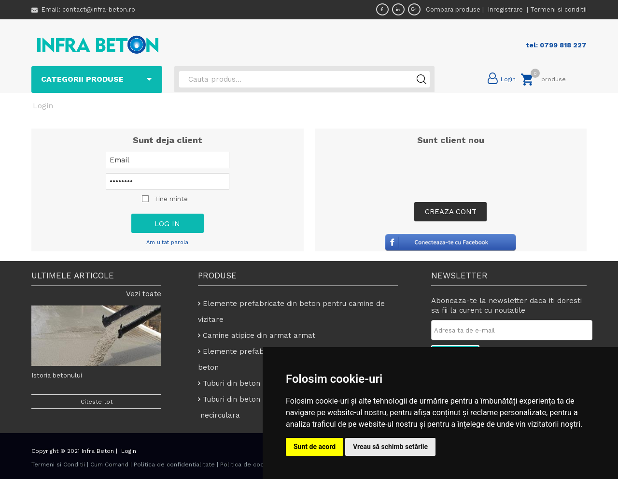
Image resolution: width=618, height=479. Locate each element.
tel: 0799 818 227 (556, 45)
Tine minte (171, 199)
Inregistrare (506, 9)
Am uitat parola (167, 242)
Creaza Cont (451, 211)
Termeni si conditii (558, 9)
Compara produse (453, 9)
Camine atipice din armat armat (259, 335)
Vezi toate (143, 294)
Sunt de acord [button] (315, 446)
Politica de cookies (248, 464)
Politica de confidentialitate (174, 464)
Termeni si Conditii (58, 464)
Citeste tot (96, 401)
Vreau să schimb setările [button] (390, 446)
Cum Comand (109, 464)
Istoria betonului (56, 375)
